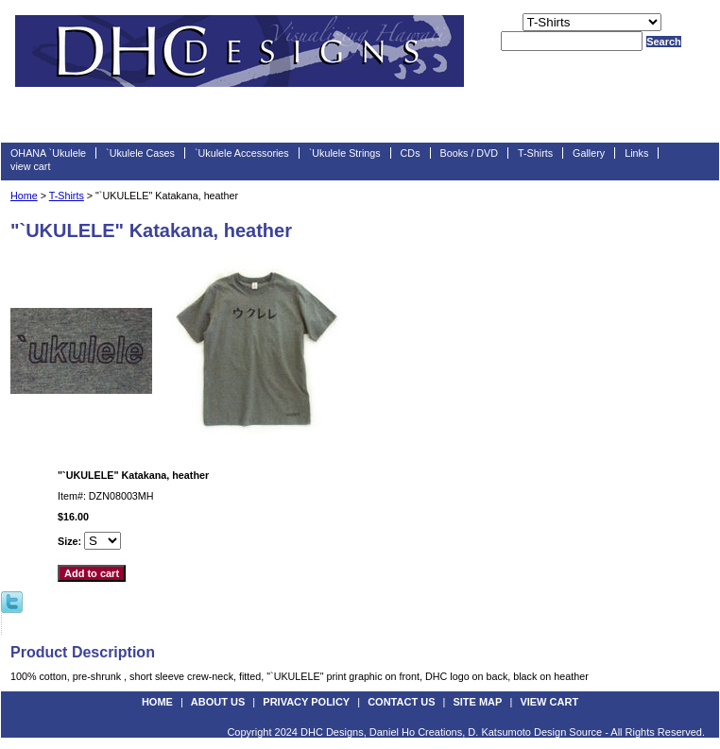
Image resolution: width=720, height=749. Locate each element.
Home (24, 195)
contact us (401, 701)
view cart (30, 166)
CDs (410, 153)
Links (636, 153)
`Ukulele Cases (140, 153)
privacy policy (306, 701)
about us (218, 701)
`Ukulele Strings (345, 153)
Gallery (589, 153)
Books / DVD (469, 153)
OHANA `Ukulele (48, 153)
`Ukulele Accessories (242, 153)
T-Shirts (535, 153)
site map (477, 701)
